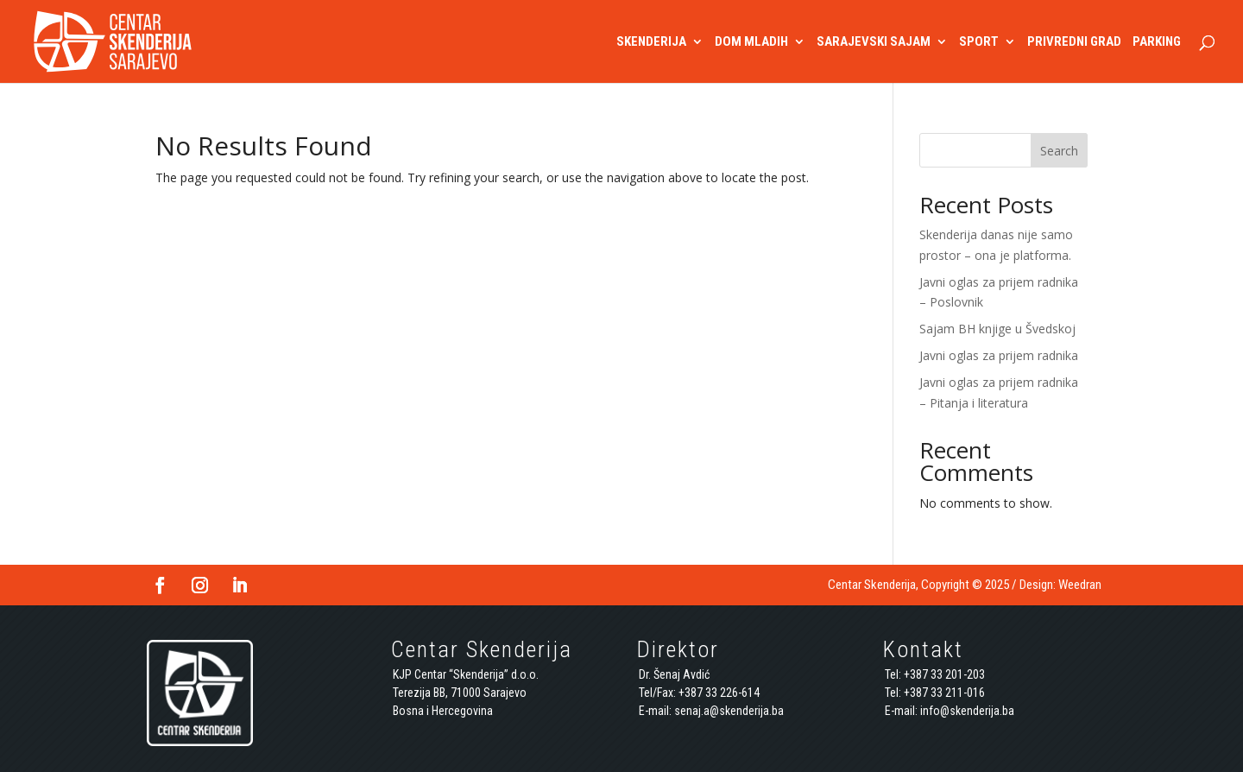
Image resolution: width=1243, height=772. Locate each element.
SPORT (979, 42)
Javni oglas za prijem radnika (998, 355)
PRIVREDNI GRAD (1074, 42)
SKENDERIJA (651, 42)
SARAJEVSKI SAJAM (874, 42)
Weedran (1079, 584)
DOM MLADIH (751, 42)
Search (1059, 150)
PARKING (1157, 42)
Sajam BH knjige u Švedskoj (997, 328)
